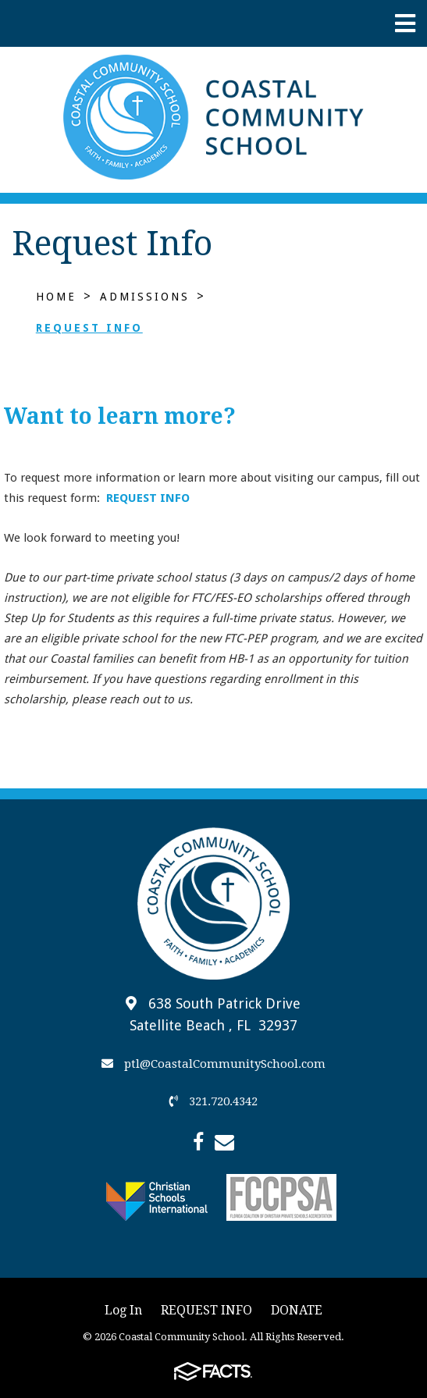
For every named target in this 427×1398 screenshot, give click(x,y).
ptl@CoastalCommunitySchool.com (213, 1064)
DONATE (296, 1310)
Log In (123, 1310)
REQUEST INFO (148, 498)
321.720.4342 (213, 1101)
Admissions (145, 296)
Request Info (89, 328)
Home (56, 296)
